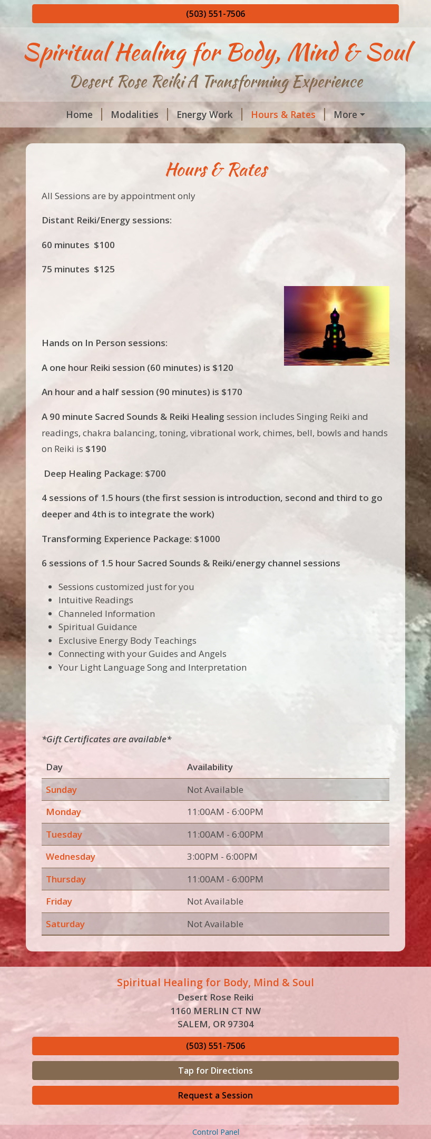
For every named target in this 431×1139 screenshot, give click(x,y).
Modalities (139, 114)
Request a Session (215, 1095)
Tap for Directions (215, 1070)
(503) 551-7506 (215, 13)
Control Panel (215, 1132)
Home (84, 114)
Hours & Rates (288, 114)
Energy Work (209, 114)
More (345, 114)
